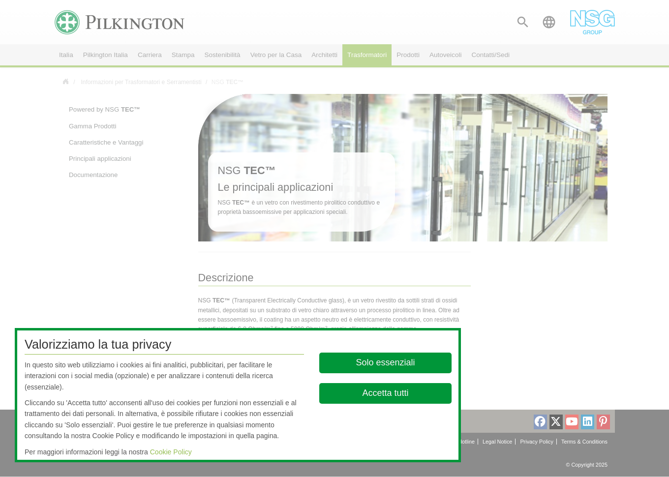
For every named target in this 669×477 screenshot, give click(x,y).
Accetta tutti (385, 393)
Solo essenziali (385, 362)
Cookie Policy (171, 452)
